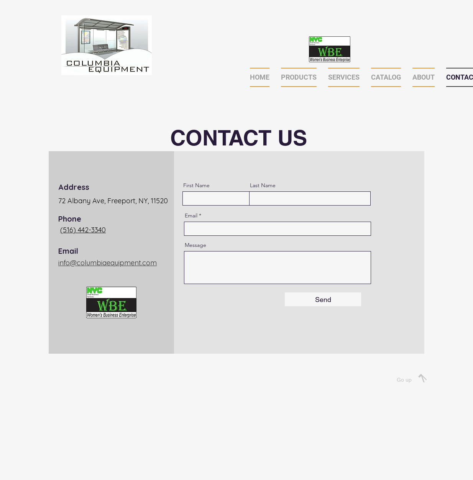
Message (195, 245)
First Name (196, 185)
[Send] (323, 299)
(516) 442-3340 (83, 229)
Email (191, 215)
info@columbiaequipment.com (107, 262)
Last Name (263, 185)
